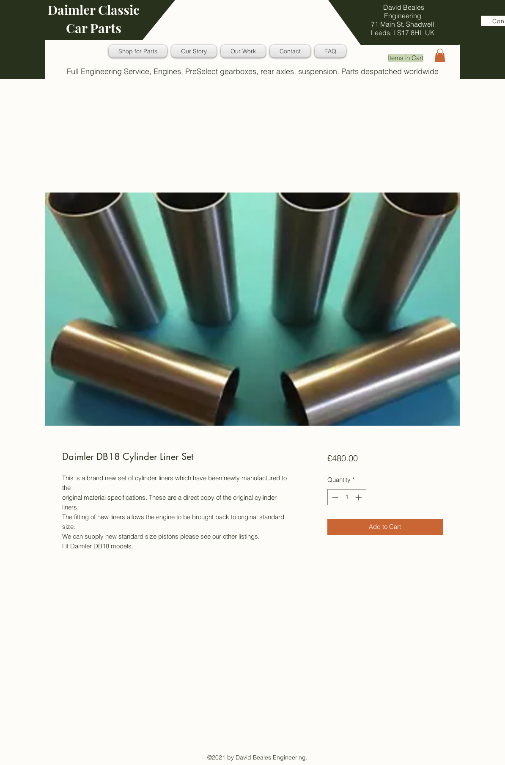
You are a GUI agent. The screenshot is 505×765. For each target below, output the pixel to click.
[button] (439, 55)
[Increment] (359, 497)
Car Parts (93, 27)
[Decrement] (334, 497)
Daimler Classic (94, 9)
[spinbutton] (347, 497)
